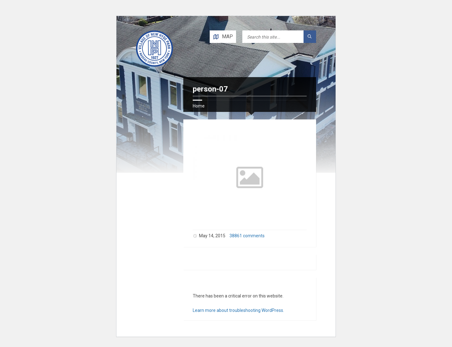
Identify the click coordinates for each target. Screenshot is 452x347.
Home (199, 105)
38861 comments (247, 235)
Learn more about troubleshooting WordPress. (238, 310)
